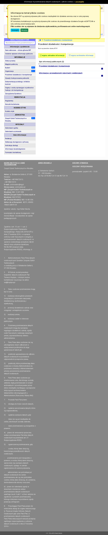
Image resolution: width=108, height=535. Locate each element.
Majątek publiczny (11, 64)
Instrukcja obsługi (11, 145)
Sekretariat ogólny (11, 128)
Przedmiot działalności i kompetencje (54, 66)
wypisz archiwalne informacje (81, 55)
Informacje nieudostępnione (15, 149)
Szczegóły (15, 30)
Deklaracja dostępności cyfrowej (16, 142)
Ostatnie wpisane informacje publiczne (19, 54)
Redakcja (8, 138)
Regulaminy (9, 101)
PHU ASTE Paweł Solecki (55, 533)
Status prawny (10, 61)
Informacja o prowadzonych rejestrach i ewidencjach (60, 73)
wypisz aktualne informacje (52, 55)
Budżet (7, 68)
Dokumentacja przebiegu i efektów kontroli (17, 83)
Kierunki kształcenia (12, 104)
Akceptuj (24, 30)
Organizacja (9, 71)
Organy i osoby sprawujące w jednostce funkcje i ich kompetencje (19, 89)
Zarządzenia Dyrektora (13, 94)
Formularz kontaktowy (13, 152)
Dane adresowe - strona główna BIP (18, 50)
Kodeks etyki (9, 111)
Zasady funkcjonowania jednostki (17, 78)
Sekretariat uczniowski (13, 131)
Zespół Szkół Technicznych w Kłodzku (16, 119)
